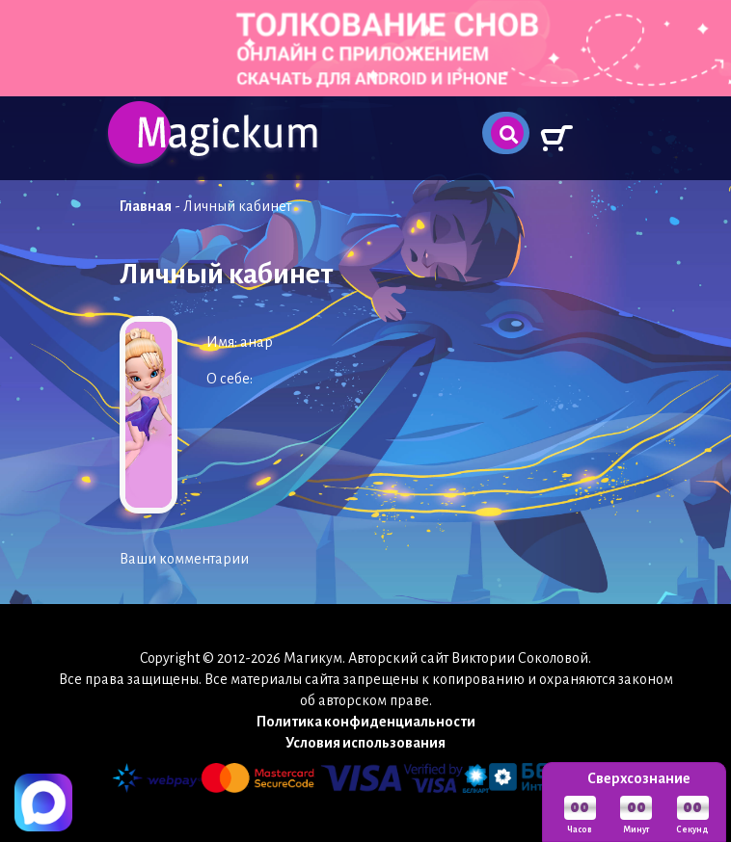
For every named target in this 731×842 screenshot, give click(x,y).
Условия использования (365, 742)
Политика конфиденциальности (366, 721)
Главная (146, 206)
